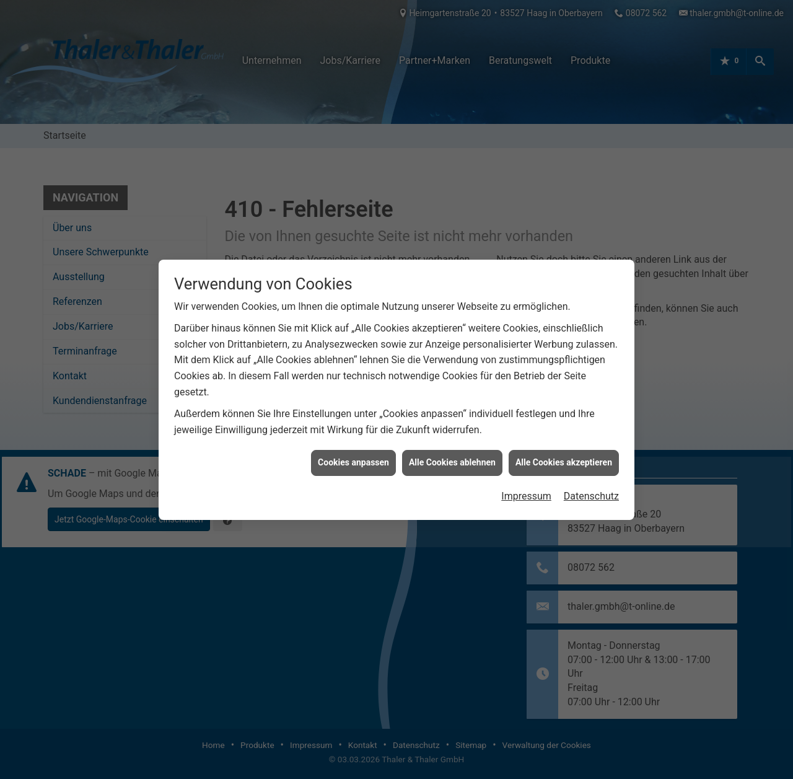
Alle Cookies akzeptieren (563, 454)
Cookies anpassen (353, 454)
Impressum (526, 487)
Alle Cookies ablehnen (452, 454)
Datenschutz (591, 487)
